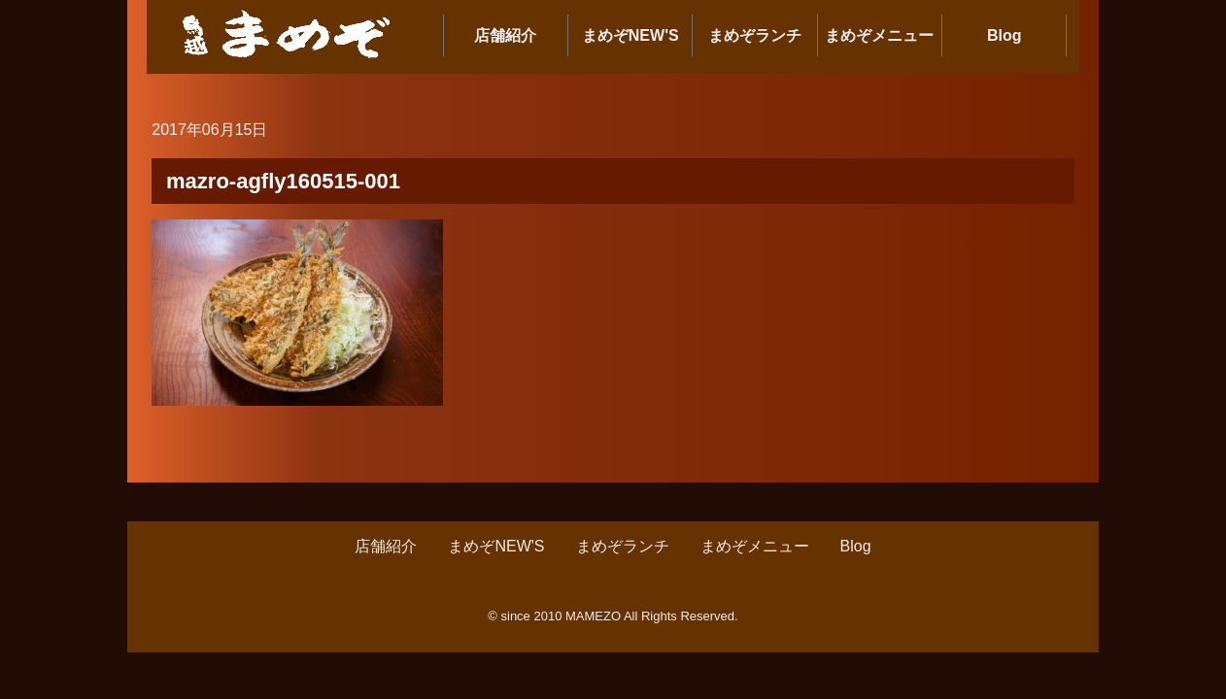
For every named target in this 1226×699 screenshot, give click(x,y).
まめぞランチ (754, 35)
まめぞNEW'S (630, 35)
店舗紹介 (505, 35)
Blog (1004, 35)
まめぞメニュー (879, 35)
